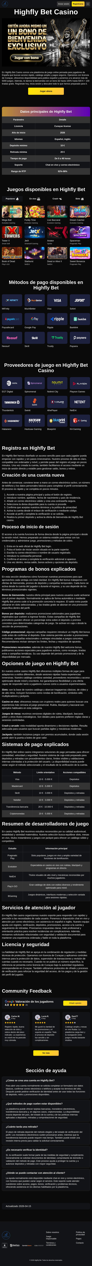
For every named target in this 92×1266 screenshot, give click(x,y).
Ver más (45, 1053)
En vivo (34, 198)
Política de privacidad (80, 1233)
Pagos (78, 1239)
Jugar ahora (46, 91)
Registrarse (78, 4)
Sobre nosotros (52, 1232)
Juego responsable (51, 1237)
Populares (12, 198)
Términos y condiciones (51, 1244)
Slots (79, 198)
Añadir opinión (75, 1003)
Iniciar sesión (63, 4)
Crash (57, 198)
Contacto (80, 1243)
